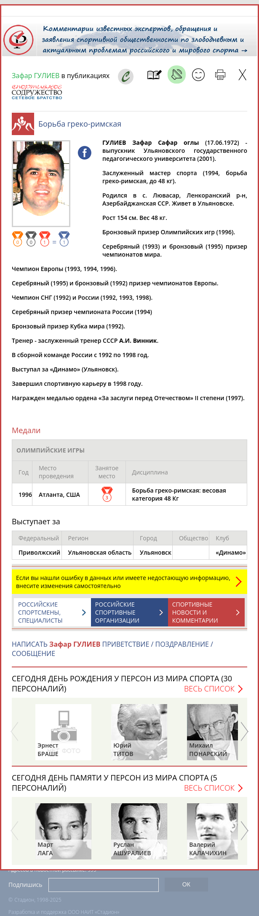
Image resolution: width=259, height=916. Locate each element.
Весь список (209, 688)
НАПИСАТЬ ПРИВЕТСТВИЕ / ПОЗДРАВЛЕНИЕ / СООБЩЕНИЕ (112, 649)
